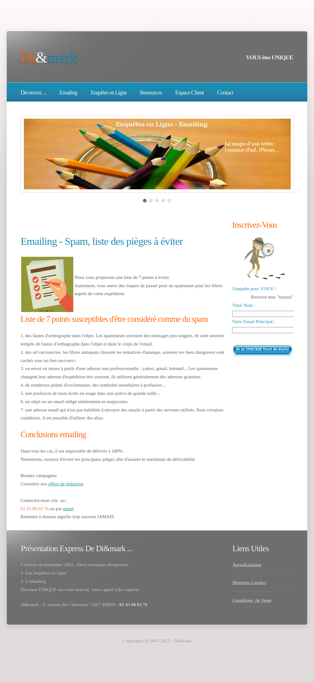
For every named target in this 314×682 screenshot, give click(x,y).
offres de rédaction (65, 483)
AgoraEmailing (247, 564)
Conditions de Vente (252, 600)
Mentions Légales (249, 582)
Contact (225, 92)
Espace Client (189, 92)
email (68, 508)
